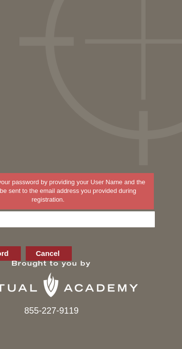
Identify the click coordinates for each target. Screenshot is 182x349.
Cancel (48, 253)
